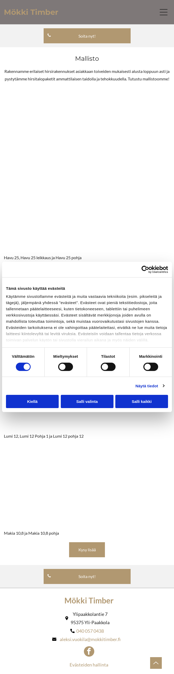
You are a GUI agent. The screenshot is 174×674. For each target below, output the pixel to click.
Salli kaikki (142, 401)
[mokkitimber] (46, 130)
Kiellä (32, 401)
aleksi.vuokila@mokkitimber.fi (90, 639)
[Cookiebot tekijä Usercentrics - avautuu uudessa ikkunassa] (145, 269)
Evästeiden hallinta (89, 665)
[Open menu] (163, 12)
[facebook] (89, 652)
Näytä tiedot (147, 386)
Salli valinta (87, 401)
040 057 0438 (90, 631)
